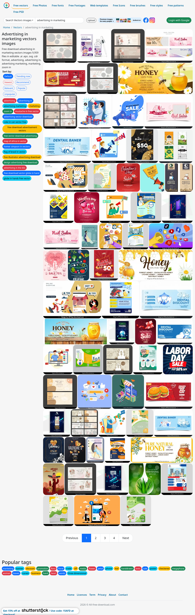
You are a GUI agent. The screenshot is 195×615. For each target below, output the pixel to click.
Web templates (99, 5)
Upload (91, 20)
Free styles (156, 5)
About (112, 594)
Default (8, 76)
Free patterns (176, 5)
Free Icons (119, 5)
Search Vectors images (18, 20)
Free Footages (77, 5)
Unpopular (9, 94)
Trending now (23, 76)
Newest (8, 82)
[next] (126, 538)
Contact (123, 594)
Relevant (8, 88)
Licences (82, 594)
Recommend (22, 82)
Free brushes (137, 5)
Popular (21, 88)
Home (6, 27)
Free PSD (18, 12)
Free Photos (40, 5)
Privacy (102, 594)
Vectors (17, 27)
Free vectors (20, 5)
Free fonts (58, 5)
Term (92, 594)
